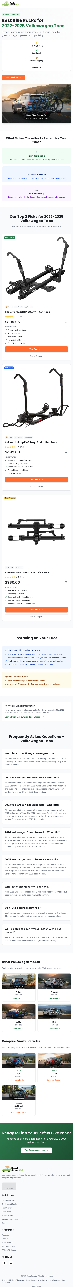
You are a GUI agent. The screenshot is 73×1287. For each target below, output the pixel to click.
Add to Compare (36, 356)
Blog (3, 1225)
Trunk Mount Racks (9, 1206)
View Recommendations (36, 1150)
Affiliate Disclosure (9, 1252)
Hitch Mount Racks (9, 1202)
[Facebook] (4, 1265)
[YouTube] (11, 1265)
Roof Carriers (7, 1210)
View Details (36, 349)
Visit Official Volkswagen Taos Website (24, 717)
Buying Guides (7, 1218)
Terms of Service (8, 1249)
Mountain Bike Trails (10, 1221)
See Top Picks (14, 77)
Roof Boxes (6, 1214)
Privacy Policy (7, 1245)
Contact (5, 1241)
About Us (5, 1237)
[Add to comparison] (66, 322)
